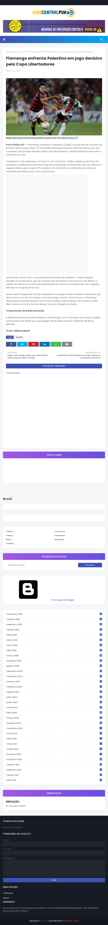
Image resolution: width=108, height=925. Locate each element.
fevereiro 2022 (54, 754)
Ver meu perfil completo (16, 806)
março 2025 (54, 655)
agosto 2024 (54, 692)
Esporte (23, 51)
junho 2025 (54, 640)
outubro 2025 (54, 619)
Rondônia (59, 539)
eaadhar (44, 921)
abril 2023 (54, 738)
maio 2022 (54, 743)
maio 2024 (54, 707)
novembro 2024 (54, 676)
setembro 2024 (54, 686)
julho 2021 (54, 780)
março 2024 (54, 717)
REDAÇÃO (12, 801)
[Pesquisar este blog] (42, 565)
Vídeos (9, 535)
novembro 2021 (54, 759)
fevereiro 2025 (54, 660)
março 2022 (54, 749)
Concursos (60, 531)
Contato (10, 543)
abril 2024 (54, 712)
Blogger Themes (71, 921)
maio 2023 (54, 733)
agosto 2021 (54, 775)
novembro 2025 (54, 614)
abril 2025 (54, 650)
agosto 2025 (54, 629)
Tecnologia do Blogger (40, 599)
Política (9, 531)
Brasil (8, 539)
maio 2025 (54, 645)
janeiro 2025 (54, 666)
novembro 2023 (54, 728)
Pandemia (60, 535)
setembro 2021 (54, 769)
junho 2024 (54, 702)
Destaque (8, 893)
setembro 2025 (54, 624)
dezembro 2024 (54, 671)
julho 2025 (54, 634)
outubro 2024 (54, 681)
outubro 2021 (54, 764)
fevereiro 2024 (54, 723)
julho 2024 (54, 697)
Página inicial (12, 51)
